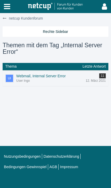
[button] (7, 6)
